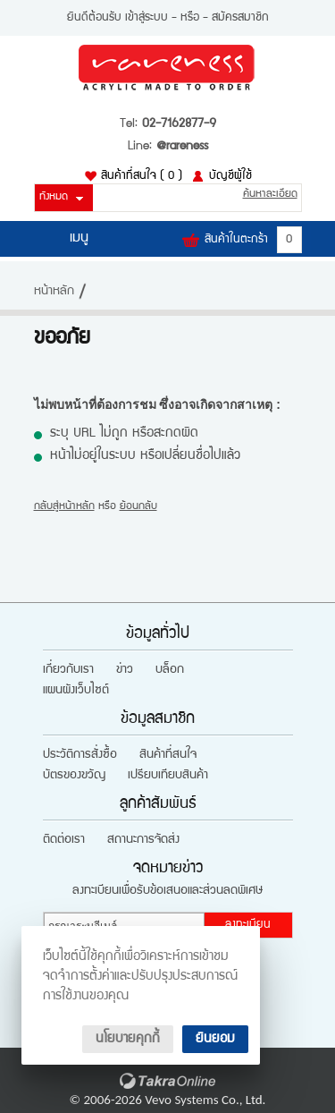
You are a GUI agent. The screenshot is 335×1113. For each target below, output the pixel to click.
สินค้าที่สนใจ (141, 176)
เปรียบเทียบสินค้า (168, 775)
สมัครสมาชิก (240, 18)
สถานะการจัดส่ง (143, 840)
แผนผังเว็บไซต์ (76, 690)
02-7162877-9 (179, 124)
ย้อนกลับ (138, 507)
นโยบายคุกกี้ (128, 1039)
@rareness (182, 146)
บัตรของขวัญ (74, 775)
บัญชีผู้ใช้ (230, 176)
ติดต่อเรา (64, 840)
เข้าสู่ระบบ (146, 18)
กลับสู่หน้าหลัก (64, 507)
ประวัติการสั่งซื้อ (80, 755)
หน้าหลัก (54, 291)
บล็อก (169, 670)
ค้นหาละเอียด (270, 195)
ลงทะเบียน (248, 925)
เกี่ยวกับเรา (68, 670)
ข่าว (124, 670)
